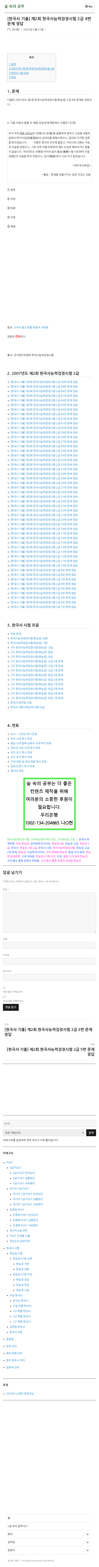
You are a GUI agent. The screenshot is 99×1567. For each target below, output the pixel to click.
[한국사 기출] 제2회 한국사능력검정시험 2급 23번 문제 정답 (44, 506)
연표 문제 (16, 633)
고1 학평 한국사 (22, 1321)
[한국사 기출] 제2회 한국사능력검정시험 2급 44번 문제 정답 (44, 409)
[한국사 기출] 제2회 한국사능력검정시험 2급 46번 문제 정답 (44, 400)
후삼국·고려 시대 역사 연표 (25, 748)
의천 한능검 (22, 843)
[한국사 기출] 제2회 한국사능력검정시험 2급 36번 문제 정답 (44, 446)
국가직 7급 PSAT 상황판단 (28, 1199)
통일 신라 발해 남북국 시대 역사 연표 (31, 743)
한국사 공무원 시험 (21, 702)
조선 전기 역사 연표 (21, 752)
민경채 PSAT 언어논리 (25, 1215)
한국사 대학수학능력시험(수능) (28, 707)
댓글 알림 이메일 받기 (13, 992)
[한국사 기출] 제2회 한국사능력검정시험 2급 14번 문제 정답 (44, 547)
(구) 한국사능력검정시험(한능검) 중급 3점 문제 (37, 675)
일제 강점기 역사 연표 (23, 766)
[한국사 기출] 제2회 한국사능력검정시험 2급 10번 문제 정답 (44, 565)
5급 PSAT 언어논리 (24, 1173)
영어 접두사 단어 (15, 1360)
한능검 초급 (22, 1279)
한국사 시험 (44, 848)
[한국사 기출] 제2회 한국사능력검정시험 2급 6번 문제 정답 (43, 584)
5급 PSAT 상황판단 (24, 1178)
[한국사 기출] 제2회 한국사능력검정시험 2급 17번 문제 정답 (44, 533)
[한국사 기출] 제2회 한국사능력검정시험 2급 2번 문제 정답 (43, 602)
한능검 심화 (22, 1269)
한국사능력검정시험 (18, 839)
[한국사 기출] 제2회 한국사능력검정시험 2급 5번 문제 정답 (43, 588)
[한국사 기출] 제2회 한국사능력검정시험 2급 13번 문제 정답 (44, 551)
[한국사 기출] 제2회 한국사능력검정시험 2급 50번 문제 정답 (44, 382)
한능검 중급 (22, 1285)
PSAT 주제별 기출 (20, 1236)
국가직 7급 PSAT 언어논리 (28, 1194)
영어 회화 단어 (14, 1353)
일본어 (11, 1550)
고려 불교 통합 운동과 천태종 (23, 860)
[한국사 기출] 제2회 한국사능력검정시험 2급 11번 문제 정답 (44, 561)
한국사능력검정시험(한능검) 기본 (29, 643)
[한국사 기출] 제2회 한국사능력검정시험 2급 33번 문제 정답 (44, 460)
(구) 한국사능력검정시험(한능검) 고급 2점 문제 (37, 666)
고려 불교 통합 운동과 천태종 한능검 (61, 860)
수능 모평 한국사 (22, 1306)
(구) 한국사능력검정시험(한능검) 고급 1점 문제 (37, 670)
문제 (12, 64)
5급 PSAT (15, 1167)
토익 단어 (11, 1346)
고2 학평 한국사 (22, 1316)
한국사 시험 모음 (19, 73)
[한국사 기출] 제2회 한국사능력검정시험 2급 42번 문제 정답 (44, 418)
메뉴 (89, 6)
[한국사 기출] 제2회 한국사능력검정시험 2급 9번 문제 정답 (43, 570)
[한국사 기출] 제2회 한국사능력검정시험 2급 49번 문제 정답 (44, 386)
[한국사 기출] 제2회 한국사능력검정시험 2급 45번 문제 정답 (44, 405)
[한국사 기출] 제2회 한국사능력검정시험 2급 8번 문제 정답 (43, 574)
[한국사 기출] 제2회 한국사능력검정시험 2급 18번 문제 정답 (44, 529)
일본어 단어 (12, 1367)
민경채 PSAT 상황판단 (25, 1220)
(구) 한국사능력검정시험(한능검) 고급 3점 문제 (37, 661)
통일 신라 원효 (76, 852)
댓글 (6, 889)
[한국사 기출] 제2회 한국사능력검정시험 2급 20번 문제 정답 (44, 519)
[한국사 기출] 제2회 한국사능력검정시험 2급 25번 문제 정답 (44, 496)
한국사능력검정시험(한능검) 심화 (29, 638)
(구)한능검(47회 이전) (43, 839)
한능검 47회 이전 (45, 856)
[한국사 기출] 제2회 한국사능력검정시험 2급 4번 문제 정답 (43, 593)
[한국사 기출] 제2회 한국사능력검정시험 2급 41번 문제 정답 (44, 423)
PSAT (9, 1162)
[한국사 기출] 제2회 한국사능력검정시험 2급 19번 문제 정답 (44, 524)
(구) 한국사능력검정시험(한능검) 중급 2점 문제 (37, 679)
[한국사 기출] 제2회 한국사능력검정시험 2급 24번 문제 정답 (44, 501)
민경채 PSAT (17, 1209)
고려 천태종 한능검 (56, 852)
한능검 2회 (58, 843)
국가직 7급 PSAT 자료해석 (28, 1204)
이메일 (6, 955)
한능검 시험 (16, 1253)
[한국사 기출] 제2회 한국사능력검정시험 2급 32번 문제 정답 (44, 464)
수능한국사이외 (35, 852)
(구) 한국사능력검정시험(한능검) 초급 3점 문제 (37, 689)
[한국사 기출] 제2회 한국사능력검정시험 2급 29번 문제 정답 (44, 478)
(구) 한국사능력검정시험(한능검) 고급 (32, 647)
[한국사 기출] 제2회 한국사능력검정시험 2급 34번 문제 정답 (44, 455)
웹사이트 (7, 971)
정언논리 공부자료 (20, 1241)
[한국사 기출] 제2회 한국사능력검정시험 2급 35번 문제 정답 (44, 450)
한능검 (22, 852)
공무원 (11, 1542)
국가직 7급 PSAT (19, 1188)
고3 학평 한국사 (22, 1311)
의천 (59, 856)
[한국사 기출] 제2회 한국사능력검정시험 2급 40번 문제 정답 (44, 428)
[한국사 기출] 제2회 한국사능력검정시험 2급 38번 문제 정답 (44, 437)
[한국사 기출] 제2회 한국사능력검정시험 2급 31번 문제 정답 (44, 469)
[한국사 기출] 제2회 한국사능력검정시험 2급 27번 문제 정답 (44, 487)
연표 (12, 77)
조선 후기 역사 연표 (21, 757)
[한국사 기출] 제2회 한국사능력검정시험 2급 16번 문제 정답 (44, 538)
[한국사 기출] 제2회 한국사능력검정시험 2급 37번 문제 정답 (44, 441)
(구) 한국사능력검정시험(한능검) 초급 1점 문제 (37, 698)
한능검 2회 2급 (28, 848)
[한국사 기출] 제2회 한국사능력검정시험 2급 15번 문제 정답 (44, 542)
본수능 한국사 (20, 1300)
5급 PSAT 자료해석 (24, 1183)
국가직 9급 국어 (18, 1230)
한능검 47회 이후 (22, 1258)
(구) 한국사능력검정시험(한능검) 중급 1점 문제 (37, 684)
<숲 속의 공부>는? (18, 1526)
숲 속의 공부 (14, 6)
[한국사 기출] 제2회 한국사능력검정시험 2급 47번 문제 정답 (44, 395)
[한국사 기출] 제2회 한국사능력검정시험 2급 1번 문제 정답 (43, 607)
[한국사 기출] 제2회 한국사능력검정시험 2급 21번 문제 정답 (44, 515)
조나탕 (15, 29)
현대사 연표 (17, 770)
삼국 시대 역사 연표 (21, 738)
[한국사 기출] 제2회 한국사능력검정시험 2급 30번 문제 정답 (44, 473)
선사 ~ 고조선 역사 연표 (24, 734)
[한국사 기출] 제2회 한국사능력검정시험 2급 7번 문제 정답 (43, 579)
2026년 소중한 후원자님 (20, 1393)
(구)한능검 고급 (66, 839)
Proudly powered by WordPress (38, 1561)
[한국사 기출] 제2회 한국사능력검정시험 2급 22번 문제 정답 (44, 510)
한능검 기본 (22, 1264)
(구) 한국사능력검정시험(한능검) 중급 (32, 652)
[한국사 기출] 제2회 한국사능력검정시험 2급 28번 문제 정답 (44, 483)
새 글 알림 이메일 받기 (13, 1001)
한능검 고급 (71, 843)
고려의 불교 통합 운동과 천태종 (31, 327)
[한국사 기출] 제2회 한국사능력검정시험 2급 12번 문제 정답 (44, 556)
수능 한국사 (16, 1295)
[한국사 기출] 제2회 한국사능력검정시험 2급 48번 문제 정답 (44, 391)
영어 (10, 1534)
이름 (5, 939)
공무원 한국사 (17, 1327)
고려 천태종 (28, 856)
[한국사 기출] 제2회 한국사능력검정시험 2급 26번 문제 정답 (44, 492)
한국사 (14, 848)
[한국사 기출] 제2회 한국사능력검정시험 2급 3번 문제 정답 (43, 597)
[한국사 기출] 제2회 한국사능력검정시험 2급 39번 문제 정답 (44, 432)
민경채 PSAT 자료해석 (25, 1225)
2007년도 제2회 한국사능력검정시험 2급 (31, 68)
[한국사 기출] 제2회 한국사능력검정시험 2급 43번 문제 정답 (44, 414)
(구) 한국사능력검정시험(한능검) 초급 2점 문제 (37, 693)
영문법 (10, 1339)
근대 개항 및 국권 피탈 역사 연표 (28, 761)
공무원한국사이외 (40, 843)
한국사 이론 (16, 1332)
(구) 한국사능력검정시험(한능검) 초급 (32, 656)
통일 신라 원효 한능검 (75, 856)
